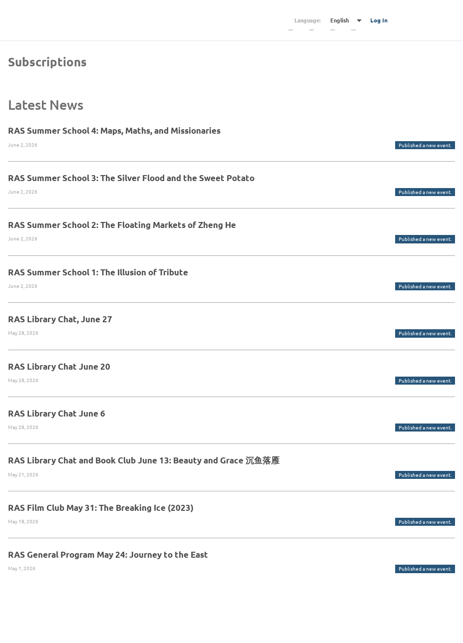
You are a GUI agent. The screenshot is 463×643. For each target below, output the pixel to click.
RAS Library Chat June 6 (56, 413)
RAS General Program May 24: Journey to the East (108, 554)
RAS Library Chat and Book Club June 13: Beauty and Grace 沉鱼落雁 (143, 460)
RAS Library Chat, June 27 (60, 319)
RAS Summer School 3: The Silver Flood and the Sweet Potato (131, 178)
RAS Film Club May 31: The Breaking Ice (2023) (101, 507)
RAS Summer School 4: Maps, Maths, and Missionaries (114, 130)
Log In (379, 20)
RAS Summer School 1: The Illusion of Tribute (98, 272)
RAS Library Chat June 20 (59, 366)
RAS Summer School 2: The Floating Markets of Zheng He (122, 224)
